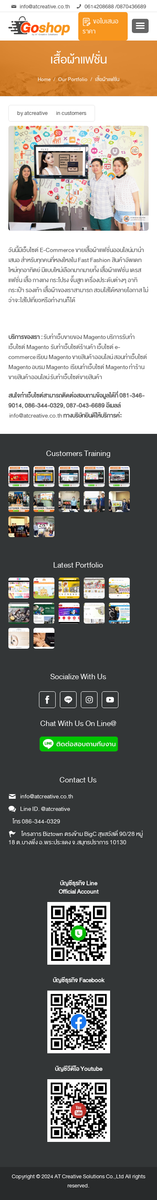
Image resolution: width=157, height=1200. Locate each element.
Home (44, 79)
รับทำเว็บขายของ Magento (75, 337)
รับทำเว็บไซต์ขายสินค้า (76, 377)
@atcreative (55, 809)
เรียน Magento (53, 357)
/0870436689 (130, 6)
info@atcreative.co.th (40, 6)
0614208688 (99, 6)
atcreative (36, 113)
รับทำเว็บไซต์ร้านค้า (73, 347)
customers (74, 113)
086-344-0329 (41, 821)
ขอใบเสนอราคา (100, 26)
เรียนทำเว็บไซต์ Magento (99, 367)
